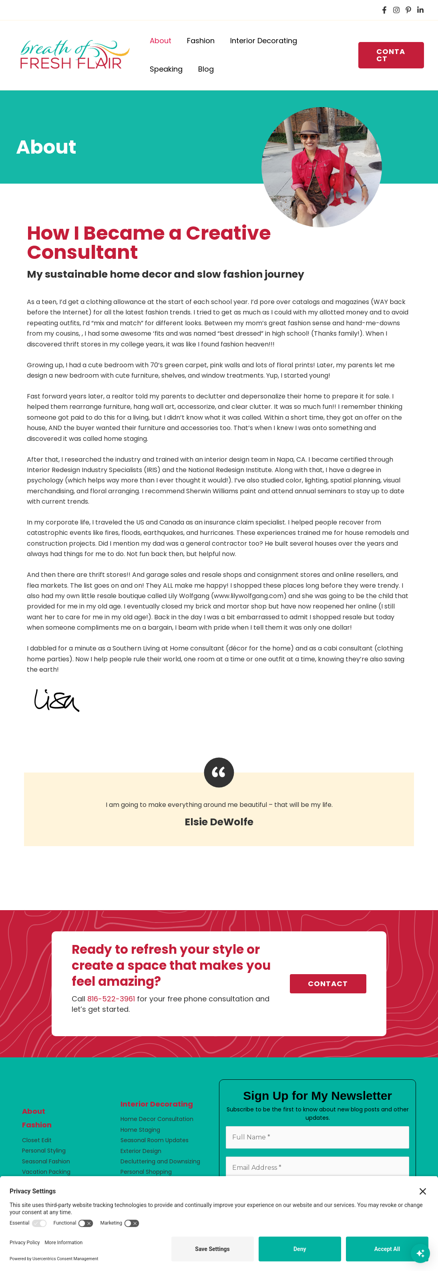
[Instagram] (396, 10)
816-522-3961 (111, 999)
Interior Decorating (157, 1104)
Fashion (37, 1125)
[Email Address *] (317, 1168)
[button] (391, 55)
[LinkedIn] (420, 10)
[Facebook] (384, 10)
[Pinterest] (408, 10)
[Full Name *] (317, 1137)
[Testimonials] (219, 802)
